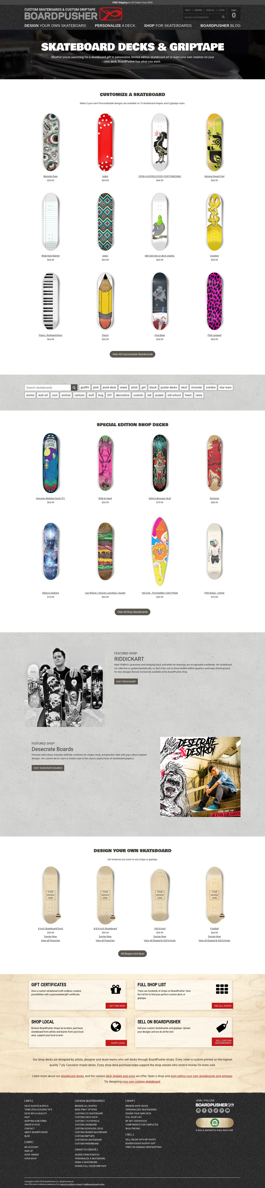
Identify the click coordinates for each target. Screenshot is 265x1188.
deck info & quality (35, 1113)
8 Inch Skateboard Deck (50, 928)
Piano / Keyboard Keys (50, 335)
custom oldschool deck (89, 1128)
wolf (91, 395)
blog (220, 25)
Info (29, 1100)
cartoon (79, 395)
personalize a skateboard (90, 1158)
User (29, 1142)
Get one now (117, 1005)
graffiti (85, 387)
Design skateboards (89, 1100)
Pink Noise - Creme (214, 593)
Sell (130, 1134)
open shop (30, 1158)
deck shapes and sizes (120, 1076)
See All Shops (222, 1005)
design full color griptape (90, 1166)
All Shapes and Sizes (132, 953)
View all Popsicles (50, 940)
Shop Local (118, 1043)
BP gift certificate (136, 1121)
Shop (130, 1100)
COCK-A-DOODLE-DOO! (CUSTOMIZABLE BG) (160, 176)
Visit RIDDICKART (126, 681)
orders (198, 10)
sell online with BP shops (141, 1139)
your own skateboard (55, 25)
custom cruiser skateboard (91, 1132)
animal (65, 395)
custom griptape (85, 1136)
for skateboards (168, 25)
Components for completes (142, 1124)
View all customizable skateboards (132, 354)
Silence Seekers (50, 593)
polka (105, 176)
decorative (122, 395)
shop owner (31, 1154)
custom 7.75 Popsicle (87, 1121)
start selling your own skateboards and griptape (201, 1076)
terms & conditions (67, 1184)
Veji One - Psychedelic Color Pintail (160, 593)
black (153, 387)
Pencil (105, 335)
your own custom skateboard (141, 1081)
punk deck (109, 387)
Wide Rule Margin (50, 255)
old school (174, 395)
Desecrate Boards (52, 749)
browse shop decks (137, 1106)
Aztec (105, 255)
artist (134, 387)
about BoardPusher (35, 1132)
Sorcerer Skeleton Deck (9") (50, 498)
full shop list (134, 1117)
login (221, 10)
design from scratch (87, 1154)
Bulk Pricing (133, 1128)
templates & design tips (38, 1109)
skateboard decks (72, 1076)
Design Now (50, 936)
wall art (43, 395)
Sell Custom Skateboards (223, 1041)
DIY (109, 395)
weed (123, 387)
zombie (210, 387)
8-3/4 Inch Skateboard (105, 928)
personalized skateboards (141, 1109)
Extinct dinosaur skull (160, 498)
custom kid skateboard (88, 1140)
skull (184, 387)
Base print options (86, 1109)
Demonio (214, 498)
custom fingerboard (87, 1143)
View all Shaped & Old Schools (160, 940)
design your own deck (138, 1113)
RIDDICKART (129, 659)
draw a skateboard (86, 1162)
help (187, 10)
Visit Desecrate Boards (47, 768)
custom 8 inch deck (86, 1117)
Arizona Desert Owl (214, 176)
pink (96, 387)
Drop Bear (160, 335)
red (149, 395)
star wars (226, 387)
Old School (159, 928)
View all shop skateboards (132, 611)
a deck (115, 25)
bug (100, 395)
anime (30, 395)
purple (159, 395)
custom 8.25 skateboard (89, 1113)
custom (138, 395)
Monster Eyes (50, 176)
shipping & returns (35, 1121)
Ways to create (86, 1149)
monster (196, 387)
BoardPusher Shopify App (141, 1143)
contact (29, 1128)
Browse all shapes (86, 1106)
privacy (79, 1184)
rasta (199, 395)
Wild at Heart (105, 498)
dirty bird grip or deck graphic (160, 255)
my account (31, 1147)
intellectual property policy (94, 1184)
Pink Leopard (214, 335)
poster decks (169, 387)
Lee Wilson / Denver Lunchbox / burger (105, 593)
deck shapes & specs (36, 1106)
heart (188, 395)
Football (214, 928)
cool (54, 395)
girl (144, 387)
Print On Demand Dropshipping (144, 1147)
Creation (214, 255)
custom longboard (86, 1124)
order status (32, 1124)
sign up (210, 10)
